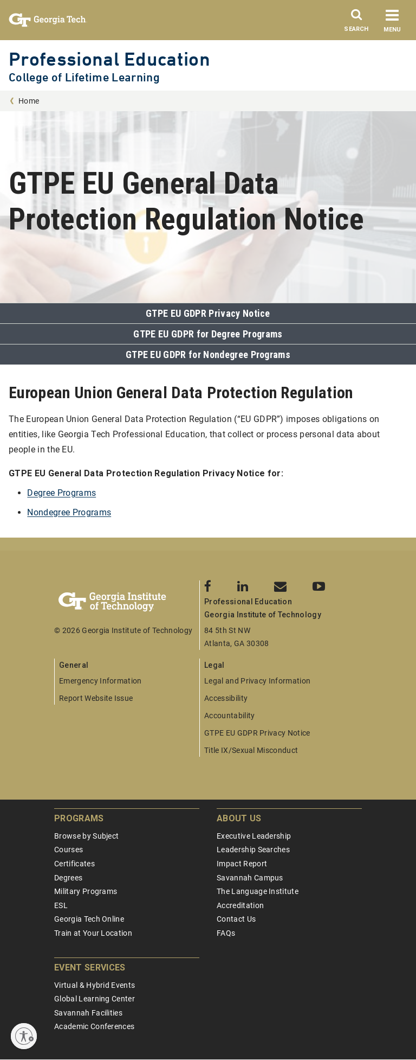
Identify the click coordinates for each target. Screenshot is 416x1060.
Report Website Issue (96, 698)
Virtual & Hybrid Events (94, 985)
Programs (79, 818)
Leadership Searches (253, 849)
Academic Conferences (94, 1026)
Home (28, 101)
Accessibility (226, 698)
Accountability (229, 715)
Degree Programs (61, 493)
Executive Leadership (254, 836)
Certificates (74, 863)
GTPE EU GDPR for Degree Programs (207, 334)
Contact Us (236, 919)
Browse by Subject (86, 836)
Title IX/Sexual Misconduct (251, 750)
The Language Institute (257, 891)
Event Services (89, 967)
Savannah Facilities (88, 1012)
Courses (68, 849)
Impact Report (242, 863)
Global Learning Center (94, 998)
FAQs (226, 933)
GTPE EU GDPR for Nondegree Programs (208, 354)
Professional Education (109, 59)
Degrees (68, 877)
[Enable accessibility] (24, 1036)
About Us (239, 818)
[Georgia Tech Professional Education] (126, 602)
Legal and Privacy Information (257, 680)
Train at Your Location (93, 933)
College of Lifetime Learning (84, 77)
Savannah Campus (250, 877)
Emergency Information (100, 680)
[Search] (356, 23)
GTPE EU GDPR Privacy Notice (208, 313)
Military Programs (85, 891)
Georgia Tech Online (89, 919)
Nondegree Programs (69, 512)
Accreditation (240, 905)
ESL (61, 905)
